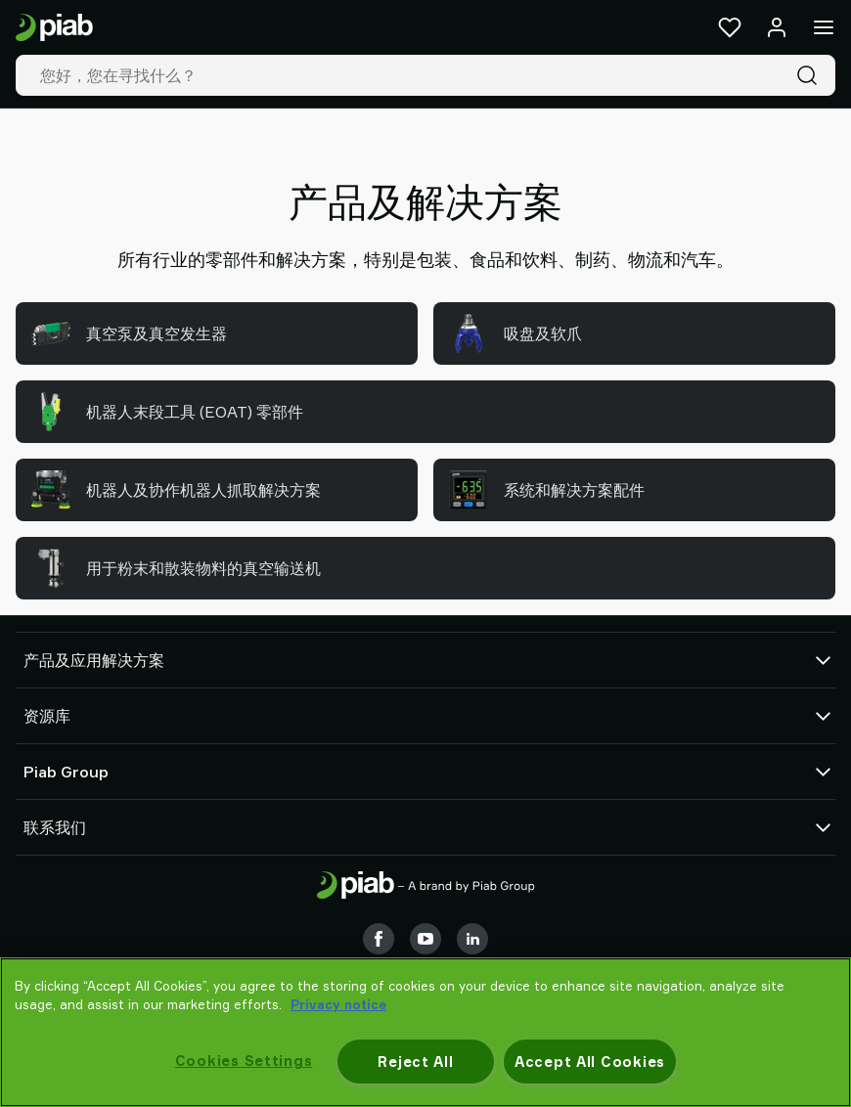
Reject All (415, 1061)
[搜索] (810, 75)
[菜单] (823, 27)
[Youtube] (425, 938)
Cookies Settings (244, 1060)
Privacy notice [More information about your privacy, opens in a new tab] (338, 1004)
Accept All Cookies (590, 1061)
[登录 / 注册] (776, 27)
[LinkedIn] (472, 938)
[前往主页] (54, 28)
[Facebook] (378, 938)
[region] (425, 1032)
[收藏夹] (729, 27)
